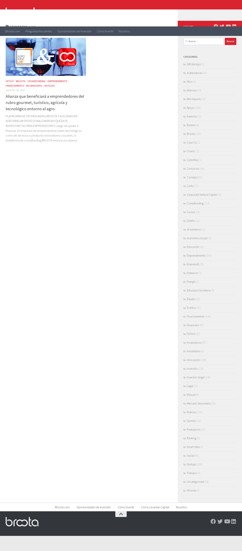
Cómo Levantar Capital (155, 522)
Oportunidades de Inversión (74, 31)
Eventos (191, 323)
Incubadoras (34, 100)
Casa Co (192, 157)
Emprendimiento (57, 96)
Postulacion (194, 444)
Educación (193, 262)
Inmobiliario (194, 366)
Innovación (193, 375)
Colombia (192, 175)
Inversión (192, 384)
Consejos (192, 192)
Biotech (191, 140)
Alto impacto (194, 114)
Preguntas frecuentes (39, 31)
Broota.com (12, 31)
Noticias (49, 100)
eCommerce (194, 244)
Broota (20, 96)
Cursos (191, 227)
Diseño (191, 236)
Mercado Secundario (199, 418)
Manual (191, 410)
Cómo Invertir (105, 31)
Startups (191, 479)
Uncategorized (195, 497)
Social (190, 471)
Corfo (190, 201)
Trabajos (192, 488)
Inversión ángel (195, 392)
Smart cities (193, 462)
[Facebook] (216, 41)
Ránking (191, 453)
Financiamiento (15, 100)
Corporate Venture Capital (202, 210)
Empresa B (193, 279)
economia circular (197, 253)
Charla (191, 166)
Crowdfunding (36, 96)
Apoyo (10, 96)
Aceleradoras (194, 88)
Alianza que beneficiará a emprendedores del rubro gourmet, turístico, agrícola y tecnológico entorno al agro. (45, 117)
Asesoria (192, 131)
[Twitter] (222, 41)
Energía (191, 297)
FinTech (191, 349)
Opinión (191, 436)
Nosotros (124, 31)
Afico (190, 97)
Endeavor (192, 288)
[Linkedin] (234, 41)
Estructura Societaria (199, 305)
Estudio (191, 314)
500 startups (194, 79)
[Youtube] (228, 41)
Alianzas (191, 105)
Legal (190, 401)
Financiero (193, 340)
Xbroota (191, 505)
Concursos (193, 183)
